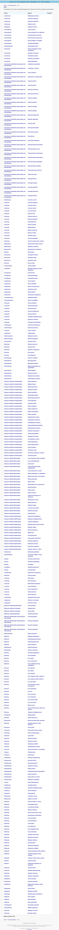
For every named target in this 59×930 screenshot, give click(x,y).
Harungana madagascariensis (35, 316)
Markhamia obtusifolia (33, 246)
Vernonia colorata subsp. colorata (36, 241)
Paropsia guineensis (32, 763)
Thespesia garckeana (33, 613)
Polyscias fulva (31, 213)
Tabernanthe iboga (32, 174)
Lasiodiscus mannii (32, 796)
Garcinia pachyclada (32, 305)
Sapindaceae (7, 881)
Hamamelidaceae (8, 554)
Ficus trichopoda (32, 697)
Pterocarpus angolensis (33, 546)
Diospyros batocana (32, 344)
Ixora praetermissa (32, 831)
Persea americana (32, 594)
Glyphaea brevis (32, 608)
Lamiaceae (6, 578)
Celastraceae (7, 294)
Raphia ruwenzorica (32, 230)
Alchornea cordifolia (32, 357)
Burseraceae (7, 254)
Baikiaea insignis (32, 384)
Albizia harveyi (31, 490)
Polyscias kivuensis (32, 216)
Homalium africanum (33, 873)
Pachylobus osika (32, 260)
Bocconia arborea (32, 760)
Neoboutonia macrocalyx (34, 375)
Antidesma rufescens (33, 765)
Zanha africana (31, 888)
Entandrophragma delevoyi (34, 639)
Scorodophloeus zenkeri (33, 439)
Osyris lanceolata (32, 878)
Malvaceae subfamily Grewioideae (12, 608)
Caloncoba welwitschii (33, 21)
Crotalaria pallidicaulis (33, 521)
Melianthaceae (7, 647)
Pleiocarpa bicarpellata (33, 127)
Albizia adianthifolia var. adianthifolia (36, 473)
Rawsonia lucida (32, 24)
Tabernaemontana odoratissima (35, 153)
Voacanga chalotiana (33, 187)
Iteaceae (6, 569)
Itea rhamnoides (31, 569)
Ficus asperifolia (32, 655)
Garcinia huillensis (32, 303)
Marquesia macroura (33, 335)
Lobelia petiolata (32, 265)
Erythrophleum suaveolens (34, 422)
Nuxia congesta (31, 896)
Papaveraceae (7, 760)
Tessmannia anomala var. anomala (36, 452)
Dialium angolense (32, 406)
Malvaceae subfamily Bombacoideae (12, 605)
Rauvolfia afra (31, 136)
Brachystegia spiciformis (34, 397)
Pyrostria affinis (31, 842)
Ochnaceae (7, 727)
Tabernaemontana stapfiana (34, 165)
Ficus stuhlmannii (32, 688)
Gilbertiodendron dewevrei (34, 428)
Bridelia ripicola (31, 768)
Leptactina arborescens (33, 834)
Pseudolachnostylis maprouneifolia (36, 771)
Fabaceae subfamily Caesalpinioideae (13, 381)
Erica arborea (31, 352)
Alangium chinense (32, 26)
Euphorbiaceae (7, 357)
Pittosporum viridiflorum (33, 779)
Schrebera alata (31, 752)
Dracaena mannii (32, 341)
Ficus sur (30, 691)
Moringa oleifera (32, 714)
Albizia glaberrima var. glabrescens (36, 484)
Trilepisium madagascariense (35, 712)
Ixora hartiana (31, 823)
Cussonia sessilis (32, 208)
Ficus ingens (31, 670)
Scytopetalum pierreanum (34, 597)
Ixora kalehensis (32, 826)
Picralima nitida (31, 123)
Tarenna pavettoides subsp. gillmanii (36, 851)
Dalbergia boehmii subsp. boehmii (36, 524)
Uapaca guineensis (32, 774)
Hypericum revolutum (33, 319)
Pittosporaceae (7, 779)
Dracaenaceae (7, 341)
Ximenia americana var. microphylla (36, 749)
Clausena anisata (32, 860)
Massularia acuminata (33, 837)
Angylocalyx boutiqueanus (34, 516)
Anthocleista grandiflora (33, 551)
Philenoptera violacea (33, 543)
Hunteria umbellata (32, 110)
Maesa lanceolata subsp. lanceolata (36, 720)
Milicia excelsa (31, 705)
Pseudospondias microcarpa (34, 35)
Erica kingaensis (32, 355)
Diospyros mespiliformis (33, 349)
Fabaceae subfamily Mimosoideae (12, 458)
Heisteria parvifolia (32, 738)
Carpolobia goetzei (32, 785)
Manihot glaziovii (32, 370)
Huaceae (6, 558)
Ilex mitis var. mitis (32, 199)
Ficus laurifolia (31, 673)
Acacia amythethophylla (33, 461)
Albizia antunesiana (32, 479)
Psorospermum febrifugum (34, 322)
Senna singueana (32, 447)
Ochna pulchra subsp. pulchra (35, 730)
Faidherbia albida (32, 505)
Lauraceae (6, 583)
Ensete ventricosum (32, 717)
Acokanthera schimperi (33, 68)
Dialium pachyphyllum (33, 411)
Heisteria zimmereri (32, 741)
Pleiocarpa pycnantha (33, 132)
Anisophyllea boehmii (33, 46)
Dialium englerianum (33, 408)
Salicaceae (6, 867)
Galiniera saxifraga (32, 809)
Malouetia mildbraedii (33, 119)
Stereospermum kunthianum (34, 249)
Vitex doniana (31, 578)
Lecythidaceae (7, 597)
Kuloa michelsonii (32, 586)
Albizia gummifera (32, 487)
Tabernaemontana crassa (34, 148)
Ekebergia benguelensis (33, 636)
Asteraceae (7, 232)
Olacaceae (6, 735)
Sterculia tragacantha (33, 629)
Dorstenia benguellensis (33, 652)
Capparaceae (7, 283)
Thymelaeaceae (8, 904)
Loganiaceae (7, 600)
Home (5, 5)
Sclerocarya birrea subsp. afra (35, 37)
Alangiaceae (7, 26)
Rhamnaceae (7, 796)
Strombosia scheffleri (33, 743)
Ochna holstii (31, 727)
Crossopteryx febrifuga (33, 807)
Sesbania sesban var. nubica (34, 549)
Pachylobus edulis (32, 257)
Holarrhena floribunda (33, 89)
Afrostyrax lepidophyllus (33, 561)
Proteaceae (7, 790)
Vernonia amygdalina (33, 238)
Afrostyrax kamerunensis (34, 558)
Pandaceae (6, 754)
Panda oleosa (31, 754)
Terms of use (29, 929)
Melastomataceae (8, 633)
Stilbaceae (6, 896)
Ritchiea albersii (31, 292)
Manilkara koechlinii (32, 891)
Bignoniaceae (7, 243)
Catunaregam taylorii (33, 804)
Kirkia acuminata (32, 575)
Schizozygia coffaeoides (33, 140)
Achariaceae (7, 18)
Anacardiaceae (7, 29)
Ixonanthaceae (7, 572)
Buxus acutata (31, 263)
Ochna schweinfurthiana (33, 732)
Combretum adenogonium (34, 325)
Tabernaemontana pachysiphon (35, 157)
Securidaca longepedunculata (35, 787)
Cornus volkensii (32, 330)
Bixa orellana (31, 252)
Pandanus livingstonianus (34, 757)
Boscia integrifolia (32, 283)
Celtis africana (31, 272)
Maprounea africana (32, 373)
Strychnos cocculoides (33, 600)
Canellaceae (7, 268)
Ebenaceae (6, 344)
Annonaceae (7, 48)
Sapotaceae (7, 891)
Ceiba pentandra (32, 605)
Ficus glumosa (31, 668)
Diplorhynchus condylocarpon (35, 76)
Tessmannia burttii (32, 455)
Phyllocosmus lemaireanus (34, 572)
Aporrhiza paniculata (33, 881)
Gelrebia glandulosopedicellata (35, 425)
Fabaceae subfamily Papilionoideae (12, 516)
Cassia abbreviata (32, 400)
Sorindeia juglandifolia (33, 43)
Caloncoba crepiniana (33, 18)
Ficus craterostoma (32, 661)
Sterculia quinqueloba (33, 620)
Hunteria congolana (32, 98)
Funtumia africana (32, 81)
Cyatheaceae (7, 333)
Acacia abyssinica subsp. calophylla (36, 458)
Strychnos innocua (32, 602)
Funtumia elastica (32, 85)
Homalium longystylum (33, 876)
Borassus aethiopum (33, 219)
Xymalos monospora (33, 650)
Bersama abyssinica (32, 647)
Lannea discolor (31, 29)
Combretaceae (7, 325)
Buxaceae (6, 263)
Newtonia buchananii (33, 510)
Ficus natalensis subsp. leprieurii (36, 679)
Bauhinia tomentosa (32, 389)
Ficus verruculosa (32, 702)
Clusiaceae (6, 303)
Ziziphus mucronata (32, 798)
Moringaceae (7, 714)
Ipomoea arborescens (33, 327)
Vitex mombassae (32, 580)
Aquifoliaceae (7, 199)
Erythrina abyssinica (33, 529)
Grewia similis (31, 611)
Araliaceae (6, 202)
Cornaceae (6, 330)
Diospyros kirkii (31, 346)
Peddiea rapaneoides (33, 907)
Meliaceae (6, 636)
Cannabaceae (7, 272)
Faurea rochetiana (32, 790)
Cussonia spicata (32, 210)
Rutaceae (6, 860)
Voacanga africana (32, 178)
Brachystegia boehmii (33, 395)
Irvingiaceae (7, 567)
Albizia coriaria (31, 481)
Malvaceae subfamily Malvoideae (12, 613)
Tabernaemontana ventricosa (35, 170)
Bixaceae (6, 252)
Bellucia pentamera (32, 633)
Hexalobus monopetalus (33, 58)
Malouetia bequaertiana (33, 115)
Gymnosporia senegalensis (34, 294)
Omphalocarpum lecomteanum (35, 893)
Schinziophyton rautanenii (34, 378)
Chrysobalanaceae (8, 297)
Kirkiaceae (6, 575)
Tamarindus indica (32, 450)
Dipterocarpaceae (8, 335)
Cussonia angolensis (33, 202)
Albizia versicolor (32, 492)
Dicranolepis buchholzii (33, 904)
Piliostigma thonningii (33, 436)
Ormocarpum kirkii (32, 535)
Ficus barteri (31, 658)
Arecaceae (6, 219)
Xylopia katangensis (32, 61)
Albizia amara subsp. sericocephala (36, 476)
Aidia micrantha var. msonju (34, 801)
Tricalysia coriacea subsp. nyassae (36, 858)
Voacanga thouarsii (32, 195)
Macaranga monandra (33, 363)
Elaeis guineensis (32, 221)
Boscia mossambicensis (33, 286)
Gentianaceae (7, 551)
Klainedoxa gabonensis (33, 567)
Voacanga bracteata (32, 182)
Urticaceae (6, 910)
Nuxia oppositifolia (32, 902)
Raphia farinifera (32, 227)
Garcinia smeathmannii (33, 311)
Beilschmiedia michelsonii (34, 583)
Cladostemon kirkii (32, 289)
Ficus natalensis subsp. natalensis (36, 676)
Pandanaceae (7, 757)
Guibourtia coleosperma (33, 430)
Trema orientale (31, 281)
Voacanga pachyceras (33, 191)
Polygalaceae (7, 785)
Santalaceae (7, 878)
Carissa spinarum (32, 72)
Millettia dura (31, 532)
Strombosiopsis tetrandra (34, 746)
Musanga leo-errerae (33, 910)
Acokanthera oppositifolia (34, 64)
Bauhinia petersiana (32, 386)
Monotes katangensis (33, 338)
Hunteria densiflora (32, 102)
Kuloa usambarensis (33, 589)
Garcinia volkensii (32, 314)
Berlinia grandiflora (32, 392)
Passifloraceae (7, 763)
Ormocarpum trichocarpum (34, 538)
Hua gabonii (31, 564)
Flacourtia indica (32, 867)
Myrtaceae (6, 723)
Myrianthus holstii (32, 913)
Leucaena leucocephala (33, 508)
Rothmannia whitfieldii (33, 848)
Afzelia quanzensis (32, 381)
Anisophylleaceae (8, 46)
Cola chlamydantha (32, 616)
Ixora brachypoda (32, 818)
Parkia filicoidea (31, 513)
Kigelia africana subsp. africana (35, 243)
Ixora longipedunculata (33, 829)
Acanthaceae (7, 15)
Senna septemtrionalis (33, 444)
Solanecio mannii (32, 235)
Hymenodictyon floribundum (34, 815)
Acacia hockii (31, 463)
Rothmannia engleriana (33, 845)
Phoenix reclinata (32, 224)
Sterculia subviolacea (33, 625)
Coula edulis (31, 735)
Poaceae (6, 782)
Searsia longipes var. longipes (35, 40)
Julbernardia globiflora (33, 433)
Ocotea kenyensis (32, 591)
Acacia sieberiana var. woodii (35, 470)
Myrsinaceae (7, 720)
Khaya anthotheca (32, 644)
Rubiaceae (6, 801)
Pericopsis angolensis (33, 540)
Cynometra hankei (32, 403)
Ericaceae (6, 352)
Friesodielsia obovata (33, 55)
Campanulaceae (8, 265)
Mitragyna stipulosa (32, 840)
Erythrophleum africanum (34, 419)
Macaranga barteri (32, 360)
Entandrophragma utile (33, 641)
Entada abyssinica (32, 502)
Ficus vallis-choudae (33, 699)
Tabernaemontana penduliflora (35, 161)
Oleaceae (6, 752)
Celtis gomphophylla (33, 275)
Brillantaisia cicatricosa (33, 15)
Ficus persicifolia (32, 681)
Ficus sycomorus (32, 694)
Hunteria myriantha (32, 106)
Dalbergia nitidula (32, 527)
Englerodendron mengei (33, 417)
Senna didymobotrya (33, 441)
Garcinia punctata (32, 308)
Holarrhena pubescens (33, 93)
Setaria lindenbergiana (33, 782)
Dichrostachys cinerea (33, 499)
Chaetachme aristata (33, 278)
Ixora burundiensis (32, 820)
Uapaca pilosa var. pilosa (34, 776)
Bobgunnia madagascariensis (35, 518)
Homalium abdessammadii (34, 870)
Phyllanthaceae (8, 765)
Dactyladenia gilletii (32, 297)
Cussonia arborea (32, 205)
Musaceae (6, 717)
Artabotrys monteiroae (33, 53)
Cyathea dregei (31, 333)
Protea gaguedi (31, 793)
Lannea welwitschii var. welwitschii (36, 32)
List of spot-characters (11, 5)
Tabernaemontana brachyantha (35, 144)
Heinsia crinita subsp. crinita (34, 812)
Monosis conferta (32, 232)
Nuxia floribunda (32, 899)
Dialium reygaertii (32, 414)
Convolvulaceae (8, 327)
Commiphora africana (33, 254)
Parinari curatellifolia (33, 300)
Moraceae (6, 652)
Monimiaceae (7, 650)
